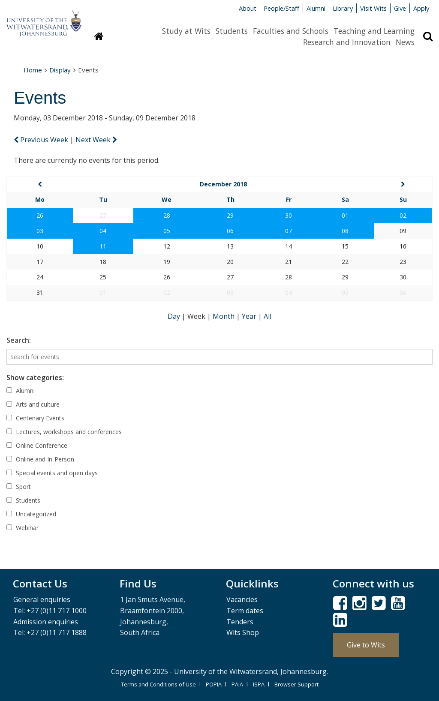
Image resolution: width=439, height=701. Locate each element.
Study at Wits (186, 31)
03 (39, 231)
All (267, 316)
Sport (18, 486)
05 (166, 231)
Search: (18, 340)
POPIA (214, 684)
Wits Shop (242, 632)
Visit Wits (373, 8)
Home (33, 70)
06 (230, 231)
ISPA (259, 684)
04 (102, 231)
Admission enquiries (45, 621)
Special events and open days (52, 473)
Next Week (96, 139)
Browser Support (296, 684)
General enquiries (41, 599)
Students (232, 31)
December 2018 (223, 184)
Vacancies (242, 599)
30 (288, 215)
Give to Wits (366, 645)
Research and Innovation (347, 42)
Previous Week (42, 139)
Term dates (244, 610)
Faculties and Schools (290, 31)
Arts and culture (33, 404)
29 (230, 215)
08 (345, 231)
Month (224, 316)
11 (102, 246)
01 (345, 215)
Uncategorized (31, 514)
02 (403, 215)
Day (175, 316)
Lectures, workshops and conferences (64, 432)
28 (166, 215)
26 (39, 215)
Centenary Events (35, 418)
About (247, 8)
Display (60, 70)
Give (400, 8)
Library (343, 8)
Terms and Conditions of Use (158, 684)
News (405, 42)
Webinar (22, 528)
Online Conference (36, 445)
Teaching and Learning (374, 31)
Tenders (239, 621)
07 (288, 231)
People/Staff (281, 8)
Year (250, 316)
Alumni (316, 8)
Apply (421, 8)
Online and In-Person (40, 459)
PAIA (237, 684)
